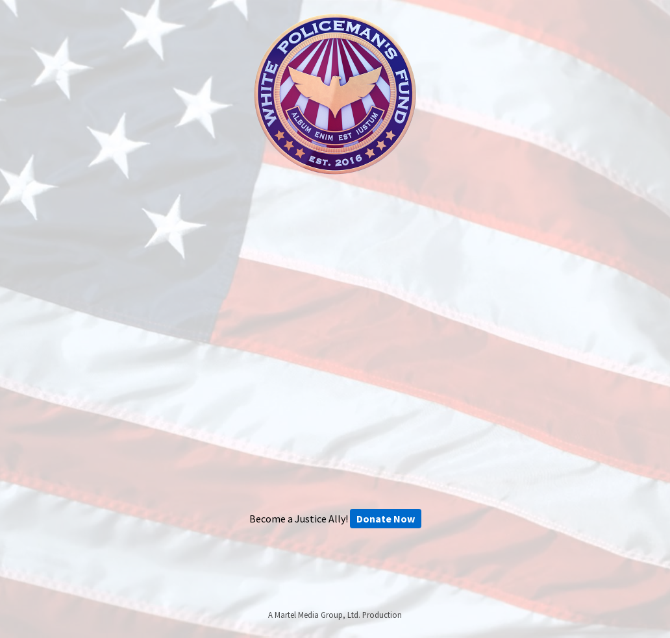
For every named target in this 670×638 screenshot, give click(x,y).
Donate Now (385, 518)
